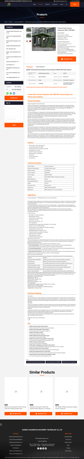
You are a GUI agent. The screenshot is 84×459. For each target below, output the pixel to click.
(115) (14, 32)
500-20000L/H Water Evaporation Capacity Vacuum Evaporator (67, 407)
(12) (13, 68)
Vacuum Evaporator (18, 22)
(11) (13, 57)
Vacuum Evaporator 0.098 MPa (53, 362)
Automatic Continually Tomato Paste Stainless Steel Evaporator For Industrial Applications (41, 408)
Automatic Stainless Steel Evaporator (35, 362)
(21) (13, 52)
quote (75, 4)
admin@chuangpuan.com (60, 1)
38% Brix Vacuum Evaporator (69, 362)
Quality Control (68, 442)
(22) (11, 49)
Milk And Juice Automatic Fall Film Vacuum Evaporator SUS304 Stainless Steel (16, 407)
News (68, 445)
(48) (13, 36)
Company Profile (68, 436)
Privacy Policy (68, 450)
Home (34, 4)
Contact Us (54, 4)
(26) (13, 45)
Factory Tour (68, 439)
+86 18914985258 (74, 1)
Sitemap (68, 448)
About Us (48, 4)
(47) (13, 41)
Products (41, 4)
